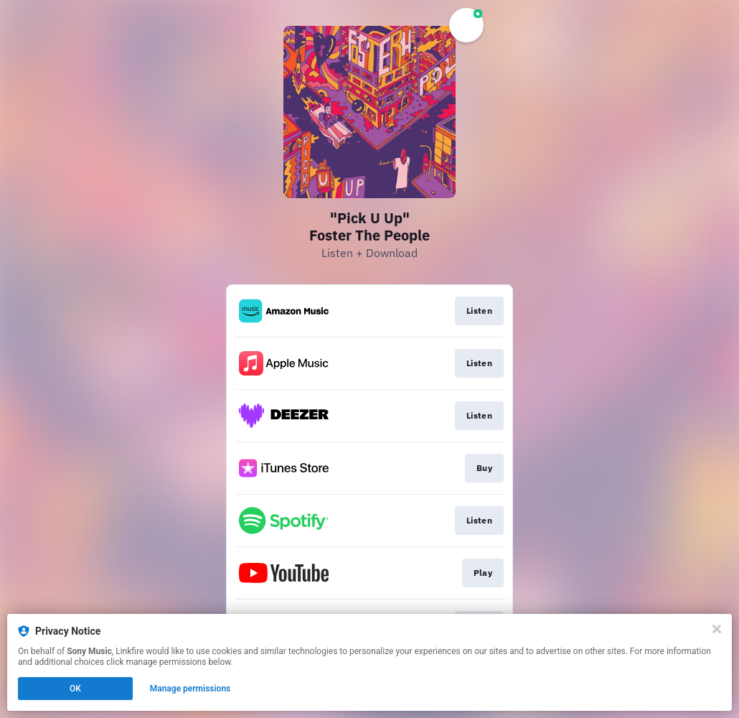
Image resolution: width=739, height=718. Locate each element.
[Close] (716, 628)
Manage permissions (190, 689)
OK (75, 689)
